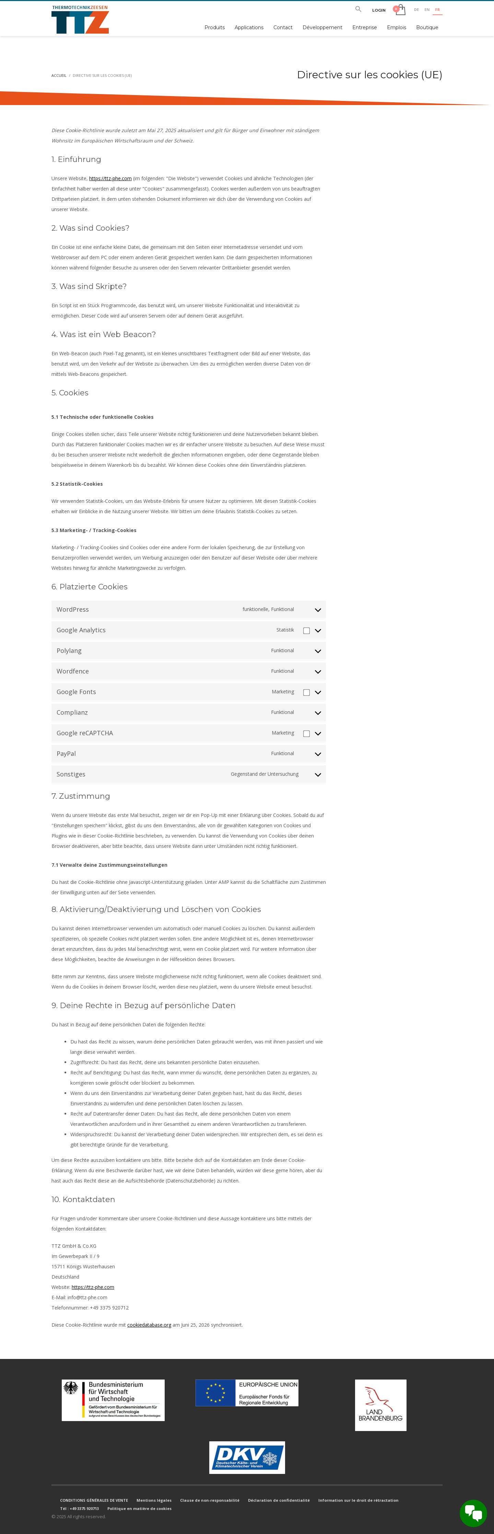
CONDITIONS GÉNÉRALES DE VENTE (94, 1500)
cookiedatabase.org (149, 1325)
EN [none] (427, 9)
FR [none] (437, 9)
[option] (416, 10)
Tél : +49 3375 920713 (79, 1508)
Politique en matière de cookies (139, 1508)
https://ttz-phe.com (110, 178)
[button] (358, 10)
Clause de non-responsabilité (209, 1500)
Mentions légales (154, 1500)
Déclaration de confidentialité (279, 1500)
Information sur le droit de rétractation (358, 1500)
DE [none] (416, 9)
